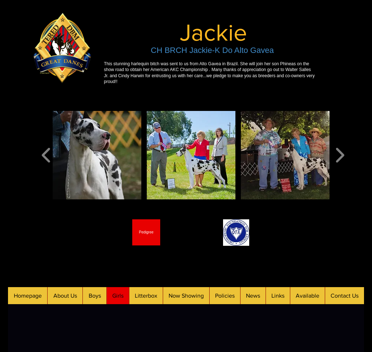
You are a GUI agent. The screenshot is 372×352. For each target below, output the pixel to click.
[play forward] (340, 155)
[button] (97, 155)
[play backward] (46, 155)
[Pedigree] (146, 232)
